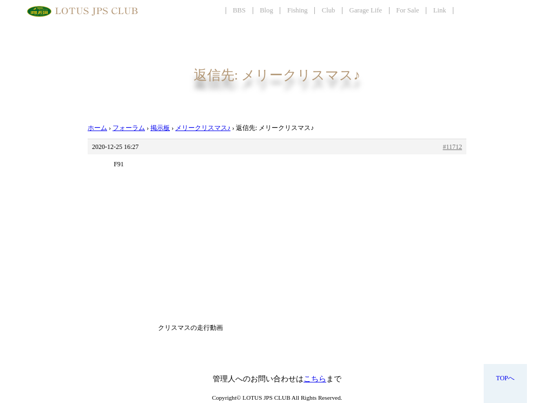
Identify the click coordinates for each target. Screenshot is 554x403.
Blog (266, 10)
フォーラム (129, 128)
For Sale (407, 10)
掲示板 (160, 128)
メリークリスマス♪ (202, 128)
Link (439, 10)
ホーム (97, 128)
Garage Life (365, 10)
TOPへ (505, 378)
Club (328, 10)
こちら (315, 379)
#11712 (452, 147)
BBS (239, 10)
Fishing (297, 10)
